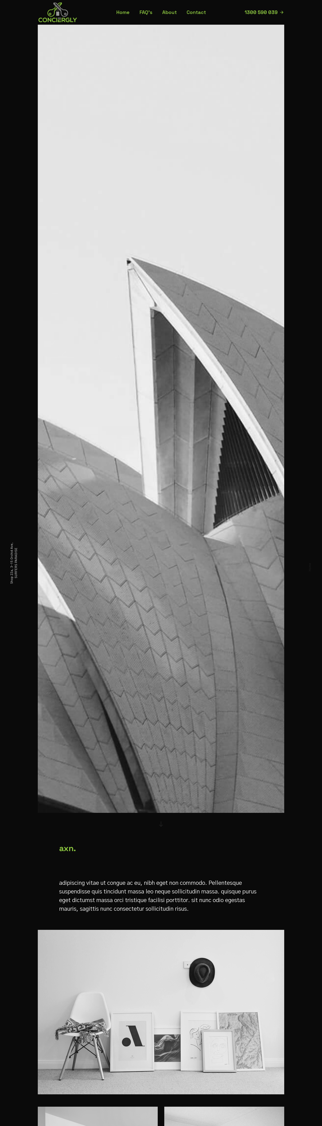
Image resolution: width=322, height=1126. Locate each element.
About (169, 12)
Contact (196, 12)
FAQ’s (145, 12)
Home (310, 567)
